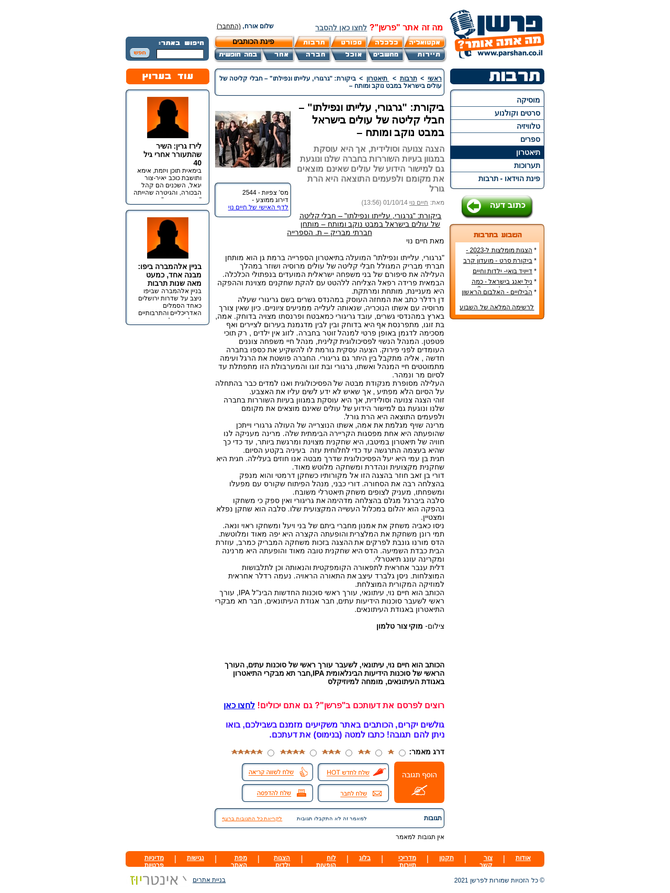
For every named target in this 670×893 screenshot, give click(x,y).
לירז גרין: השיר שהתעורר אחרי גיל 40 (172, 154)
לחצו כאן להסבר (341, 28)
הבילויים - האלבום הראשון (497, 292)
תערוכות (527, 165)
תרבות (408, 78)
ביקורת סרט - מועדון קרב (497, 260)
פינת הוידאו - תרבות (509, 178)
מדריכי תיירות (407, 861)
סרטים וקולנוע (517, 113)
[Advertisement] (497, 484)
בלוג (365, 858)
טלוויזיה (528, 126)
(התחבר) (229, 26)
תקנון (446, 858)
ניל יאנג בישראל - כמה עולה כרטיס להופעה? (504, 285)
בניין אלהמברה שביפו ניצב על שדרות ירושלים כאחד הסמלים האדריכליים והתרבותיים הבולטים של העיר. (170, 305)
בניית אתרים (176, 880)
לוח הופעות (326, 861)
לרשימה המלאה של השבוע (497, 307)
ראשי (435, 78)
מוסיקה (528, 100)
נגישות (195, 858)
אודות (523, 858)
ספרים (530, 139)
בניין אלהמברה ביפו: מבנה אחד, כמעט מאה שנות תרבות (170, 274)
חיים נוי (418, 202)
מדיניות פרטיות (154, 861)
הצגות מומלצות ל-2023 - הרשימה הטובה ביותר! (501, 254)
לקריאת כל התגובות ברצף (252, 818)
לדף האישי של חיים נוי (258, 207)
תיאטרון (528, 152)
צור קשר (486, 861)
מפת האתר (239, 861)
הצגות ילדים (282, 861)
